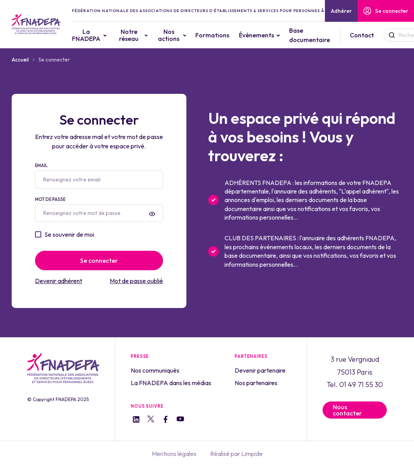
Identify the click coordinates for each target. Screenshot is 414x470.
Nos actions (168, 35)
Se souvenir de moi (69, 234)
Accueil (20, 59)
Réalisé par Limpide (236, 454)
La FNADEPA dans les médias (171, 383)
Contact (362, 35)
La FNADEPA (86, 35)
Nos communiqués (155, 370)
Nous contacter (347, 410)
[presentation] (152, 214)
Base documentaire (309, 35)
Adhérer (341, 10)
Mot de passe (99, 209)
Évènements (256, 35)
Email (99, 175)
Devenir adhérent (58, 281)
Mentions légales (174, 454)
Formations (212, 35)
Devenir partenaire (260, 370)
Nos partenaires (256, 383)
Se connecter (385, 11)
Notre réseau (129, 35)
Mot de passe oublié (136, 281)
